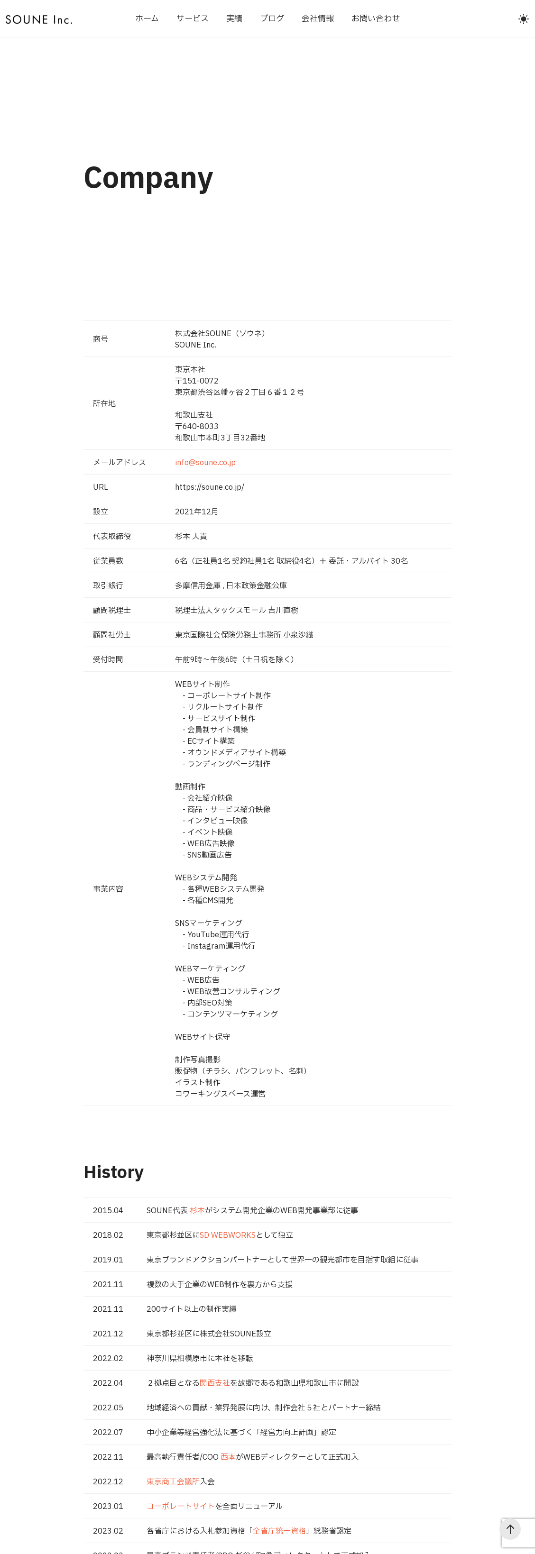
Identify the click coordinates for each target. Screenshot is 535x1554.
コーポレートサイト (181, 1506)
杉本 (197, 1210)
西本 (228, 1457)
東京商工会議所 (173, 1482)
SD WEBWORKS (228, 1235)
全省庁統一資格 (279, 1531)
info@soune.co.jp (205, 462)
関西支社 (215, 1383)
